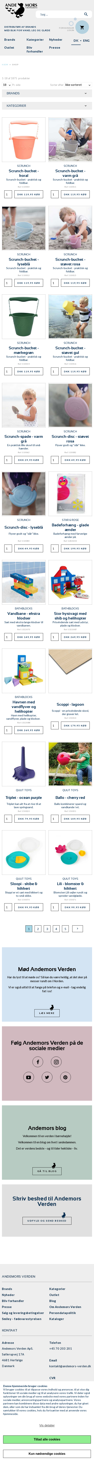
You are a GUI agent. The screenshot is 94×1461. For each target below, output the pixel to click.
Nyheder (56, 39)
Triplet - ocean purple (24, 797)
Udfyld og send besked (46, 1220)
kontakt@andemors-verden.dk (70, 1366)
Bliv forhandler (35, 49)
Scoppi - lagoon (70, 704)
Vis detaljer (47, 1425)
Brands (9, 39)
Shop (15, 64)
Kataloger (56, 1319)
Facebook (37, 1062)
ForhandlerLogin (66, 29)
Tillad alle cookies (47, 1439)
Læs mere (47, 1013)
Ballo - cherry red (70, 797)
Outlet (9, 47)
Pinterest (65, 1077)
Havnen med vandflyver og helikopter (24, 706)
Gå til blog (47, 1171)
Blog (52, 1301)
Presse (54, 47)
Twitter (47, 1077)
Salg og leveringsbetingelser (23, 1313)
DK (76, 40)
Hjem (5, 64)
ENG (86, 40)
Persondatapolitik (62, 1313)
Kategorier (35, 39)
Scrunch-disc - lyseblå (23, 527)
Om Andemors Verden (65, 1307)
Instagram (56, 1062)
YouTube (28, 1077)
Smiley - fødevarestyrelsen (22, 1319)
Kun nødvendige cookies (47, 1453)
